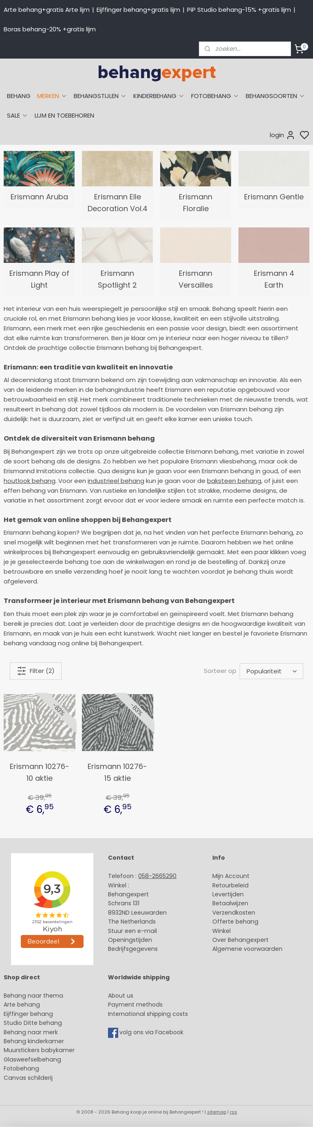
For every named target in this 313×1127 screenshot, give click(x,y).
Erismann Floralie (195, 203)
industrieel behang (116, 480)
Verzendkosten (233, 913)
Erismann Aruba (39, 197)
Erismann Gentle (274, 197)
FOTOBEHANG (215, 96)
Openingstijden (130, 940)
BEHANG (19, 96)
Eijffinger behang (28, 1014)
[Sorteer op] (271, 671)
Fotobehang (21, 1068)
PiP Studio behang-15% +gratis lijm (239, 9)
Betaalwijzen (230, 903)
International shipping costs (148, 1014)
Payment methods (135, 1004)
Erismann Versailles (196, 279)
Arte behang (22, 1004)
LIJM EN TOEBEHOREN (64, 115)
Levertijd (224, 894)
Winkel (221, 931)
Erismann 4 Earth (274, 279)
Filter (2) (36, 671)
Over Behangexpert (240, 940)
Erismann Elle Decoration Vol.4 (118, 203)
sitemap (216, 1112)
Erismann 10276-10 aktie (39, 772)
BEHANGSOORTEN (275, 96)
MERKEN (52, 96)
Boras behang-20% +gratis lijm (50, 29)
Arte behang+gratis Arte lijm (47, 9)
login (282, 135)
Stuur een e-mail (133, 931)
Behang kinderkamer (34, 1041)
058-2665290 (157, 876)
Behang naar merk (31, 1032)
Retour (221, 885)
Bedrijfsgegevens (133, 949)
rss (233, 1112)
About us (120, 996)
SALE (17, 115)
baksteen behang (234, 480)
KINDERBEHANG (159, 96)
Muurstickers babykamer (39, 1050)
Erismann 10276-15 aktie (117, 772)
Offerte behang (235, 921)
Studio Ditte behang (33, 1023)
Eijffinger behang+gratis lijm (138, 9)
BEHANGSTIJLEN (100, 96)
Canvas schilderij (28, 1078)
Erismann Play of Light (39, 279)
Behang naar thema (33, 996)
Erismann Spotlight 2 (117, 279)
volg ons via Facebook (152, 1032)
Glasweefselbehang (32, 1059)
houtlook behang (29, 480)
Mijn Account (230, 876)
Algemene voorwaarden (247, 949)
